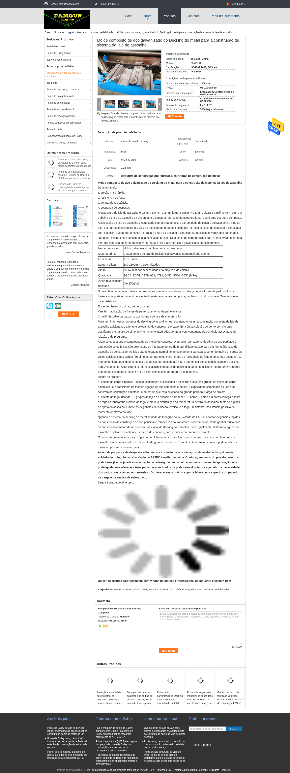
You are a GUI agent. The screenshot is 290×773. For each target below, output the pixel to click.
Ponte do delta (54, 129)
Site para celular (199, 749)
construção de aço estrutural (62, 142)
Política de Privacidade (69, 770)
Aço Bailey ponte (56, 46)
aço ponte (52, 82)
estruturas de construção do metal (128, 589)
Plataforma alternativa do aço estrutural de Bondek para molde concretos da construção (74, 162)
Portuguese (238, 4)
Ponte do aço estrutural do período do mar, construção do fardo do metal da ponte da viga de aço (164, 744)
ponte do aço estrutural (59, 59)
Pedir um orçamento (225, 16)
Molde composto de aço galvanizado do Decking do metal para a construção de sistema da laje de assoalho (131, 117)
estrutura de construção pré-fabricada (168, 589)
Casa (128, 16)
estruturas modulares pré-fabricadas (210, 589)
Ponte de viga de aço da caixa (63, 89)
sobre (148, 16)
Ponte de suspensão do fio (61, 109)
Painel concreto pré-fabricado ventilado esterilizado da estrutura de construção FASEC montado (230, 699)
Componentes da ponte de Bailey (64, 136)
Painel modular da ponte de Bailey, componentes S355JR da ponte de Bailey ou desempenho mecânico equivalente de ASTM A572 (114, 732)
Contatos (193, 16)
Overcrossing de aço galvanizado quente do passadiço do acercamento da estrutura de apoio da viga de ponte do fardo (164, 732)
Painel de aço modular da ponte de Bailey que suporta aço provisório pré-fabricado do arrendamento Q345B (67, 754)
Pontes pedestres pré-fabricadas (64, 122)
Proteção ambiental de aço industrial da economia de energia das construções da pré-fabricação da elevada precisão (110, 701)
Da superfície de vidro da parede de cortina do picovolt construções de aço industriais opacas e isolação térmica (140, 699)
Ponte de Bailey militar (58, 53)
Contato (177, 116)
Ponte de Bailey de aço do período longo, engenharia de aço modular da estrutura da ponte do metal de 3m (67, 731)
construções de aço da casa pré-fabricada (90, 32)
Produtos (169, 16)
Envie (233, 729)
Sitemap (206, 744)
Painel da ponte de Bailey (60, 66)
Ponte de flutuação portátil (61, 116)
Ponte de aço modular (58, 102)
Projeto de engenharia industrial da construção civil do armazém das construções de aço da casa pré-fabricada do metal (200, 701)
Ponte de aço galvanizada (60, 96)
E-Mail (195, 744)
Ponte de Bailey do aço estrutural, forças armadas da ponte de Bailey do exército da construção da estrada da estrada (67, 743)
